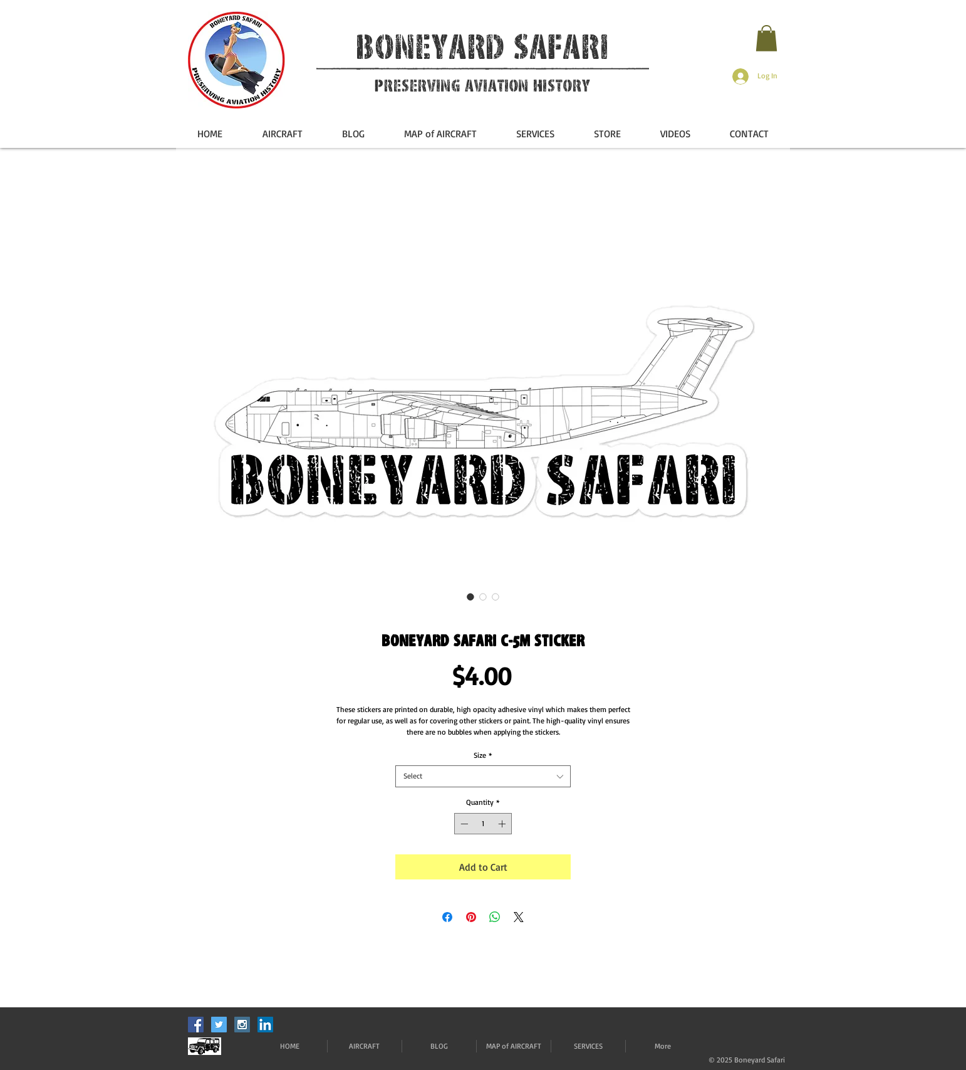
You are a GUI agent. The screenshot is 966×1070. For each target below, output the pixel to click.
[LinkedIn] (265, 1024)
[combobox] (483, 776)
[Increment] (503, 824)
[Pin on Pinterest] (471, 917)
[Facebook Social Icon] (196, 1024)
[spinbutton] (483, 824)
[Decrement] (463, 824)
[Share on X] (518, 917)
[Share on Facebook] (447, 917)
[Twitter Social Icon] (219, 1024)
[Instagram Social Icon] (242, 1024)
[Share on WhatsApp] (494, 917)
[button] (766, 38)
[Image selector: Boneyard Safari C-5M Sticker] (470, 596)
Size (483, 755)
